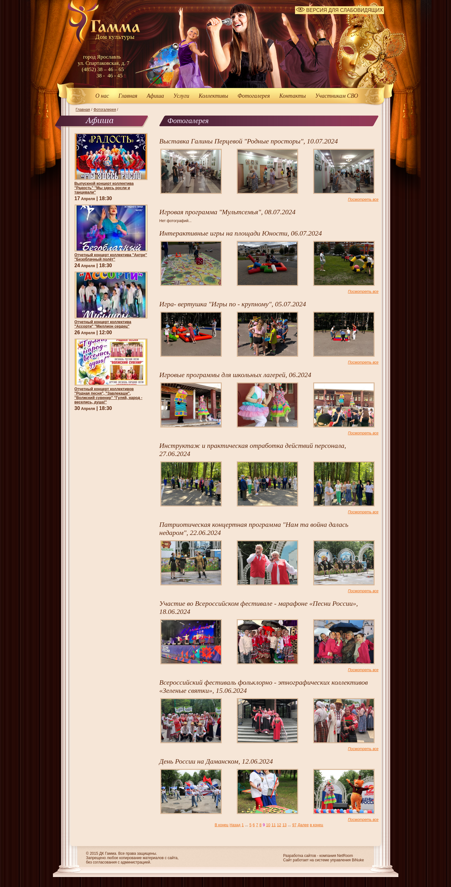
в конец (316, 825)
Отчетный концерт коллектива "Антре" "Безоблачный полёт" (111, 257)
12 (279, 825)
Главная (127, 96)
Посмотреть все (363, 199)
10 (268, 825)
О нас (102, 96)
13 (285, 825)
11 (274, 825)
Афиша (155, 96)
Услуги (181, 96)
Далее (303, 825)
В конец (221, 825)
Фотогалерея (254, 96)
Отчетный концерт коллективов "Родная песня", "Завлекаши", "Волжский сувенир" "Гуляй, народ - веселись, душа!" (109, 395)
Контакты (292, 96)
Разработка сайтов (299, 855)
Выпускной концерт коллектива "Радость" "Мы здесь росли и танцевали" (104, 188)
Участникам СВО (336, 96)
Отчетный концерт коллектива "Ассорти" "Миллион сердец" (103, 324)
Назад (235, 825)
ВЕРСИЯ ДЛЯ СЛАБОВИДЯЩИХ (339, 10)
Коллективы (213, 96)
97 (294, 825)
